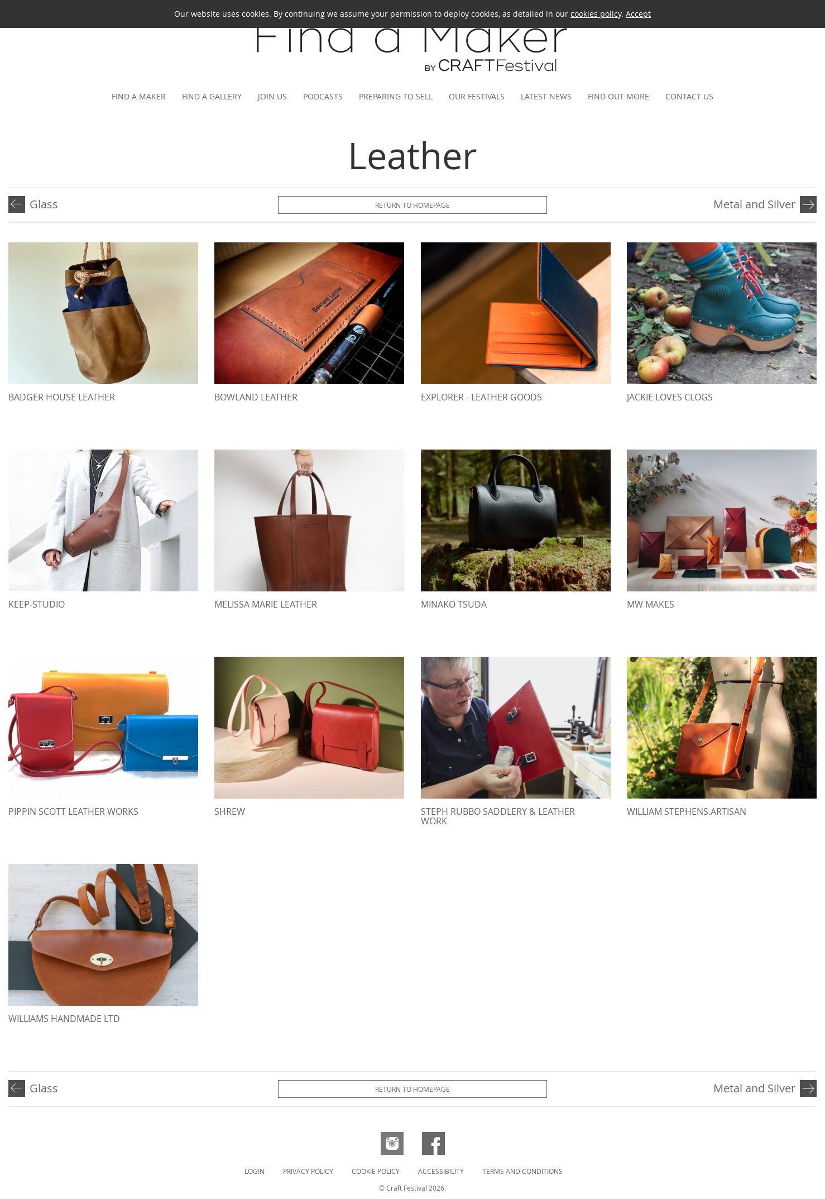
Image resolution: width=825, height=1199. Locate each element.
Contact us (689, 96)
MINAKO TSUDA (454, 604)
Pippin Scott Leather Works (73, 811)
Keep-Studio (36, 604)
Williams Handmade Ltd (64, 1018)
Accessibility (441, 1171)
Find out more (618, 96)
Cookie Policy (376, 1171)
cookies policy (595, 13)
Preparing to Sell (396, 96)
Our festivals (477, 96)
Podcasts (323, 96)
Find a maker (139, 96)
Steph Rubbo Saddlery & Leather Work (498, 816)
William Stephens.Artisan (686, 811)
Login (254, 1171)
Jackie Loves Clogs (670, 397)
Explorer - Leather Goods (481, 397)
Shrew (229, 811)
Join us (272, 96)
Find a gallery (212, 96)
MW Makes (650, 604)
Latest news (546, 96)
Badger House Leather (61, 397)
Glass (44, 204)
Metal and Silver (754, 204)
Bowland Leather (256, 397)
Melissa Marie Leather (265, 604)
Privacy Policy (308, 1171)
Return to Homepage (412, 204)
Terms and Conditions (522, 1171)
